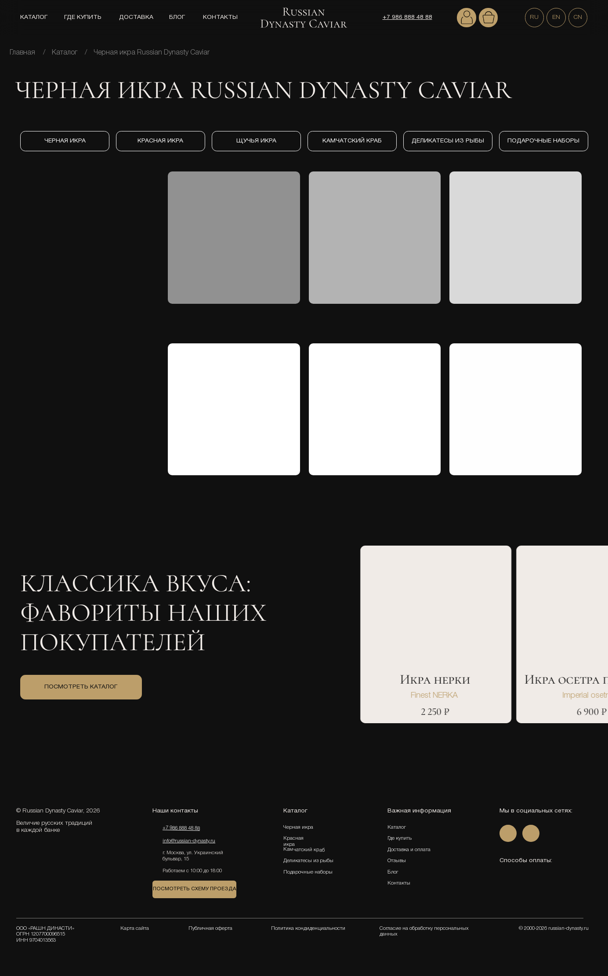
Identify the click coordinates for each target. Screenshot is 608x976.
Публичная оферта (210, 928)
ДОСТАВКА (136, 17)
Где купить (399, 838)
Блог (392, 872)
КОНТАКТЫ (220, 17)
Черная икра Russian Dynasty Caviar (152, 53)
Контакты (398, 883)
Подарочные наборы (308, 872)
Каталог (64, 53)
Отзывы (396, 861)
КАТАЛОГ (33, 17)
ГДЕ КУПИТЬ (82, 17)
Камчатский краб (303, 849)
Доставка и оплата (409, 850)
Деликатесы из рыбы (308, 861)
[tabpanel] (449, 692)
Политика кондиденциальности (308, 928)
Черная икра (298, 827)
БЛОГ (177, 17)
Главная (22, 53)
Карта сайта (134, 928)
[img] (466, 17)
